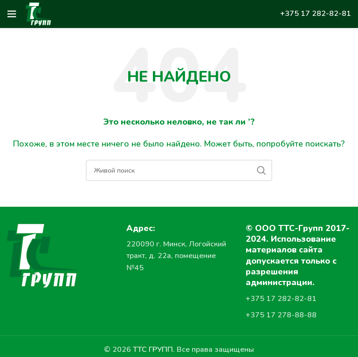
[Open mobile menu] (11, 14)
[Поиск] (179, 170)
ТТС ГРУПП (153, 349)
